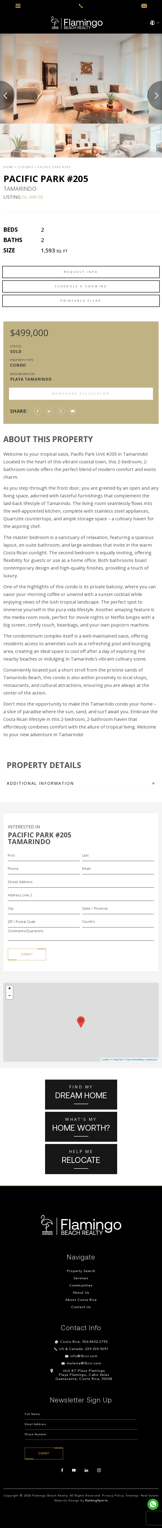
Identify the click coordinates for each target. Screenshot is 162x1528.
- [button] (9, 995)
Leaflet (105, 1059)
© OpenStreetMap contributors (140, 1059)
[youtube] (74, 1470)
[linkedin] (86, 1470)
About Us (81, 1293)
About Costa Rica (81, 1300)
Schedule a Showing (81, 308)
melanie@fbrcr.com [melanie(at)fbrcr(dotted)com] (84, 1363)
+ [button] (9, 989)
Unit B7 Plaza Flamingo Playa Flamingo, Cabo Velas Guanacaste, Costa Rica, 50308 (83, 1375)
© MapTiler (117, 1059)
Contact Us (81, 1307)
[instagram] (99, 1470)
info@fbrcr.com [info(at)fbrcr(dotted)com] (84, 1356)
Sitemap (132, 1495)
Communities (81, 1285)
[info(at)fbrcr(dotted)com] (144, 6)
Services (81, 1278)
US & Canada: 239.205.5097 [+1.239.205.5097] (84, 1349)
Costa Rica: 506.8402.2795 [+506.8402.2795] (84, 1342)
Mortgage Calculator (81, 393)
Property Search (81, 1271)
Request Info (81, 294)
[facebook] (62, 1470)
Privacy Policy (113, 1495)
